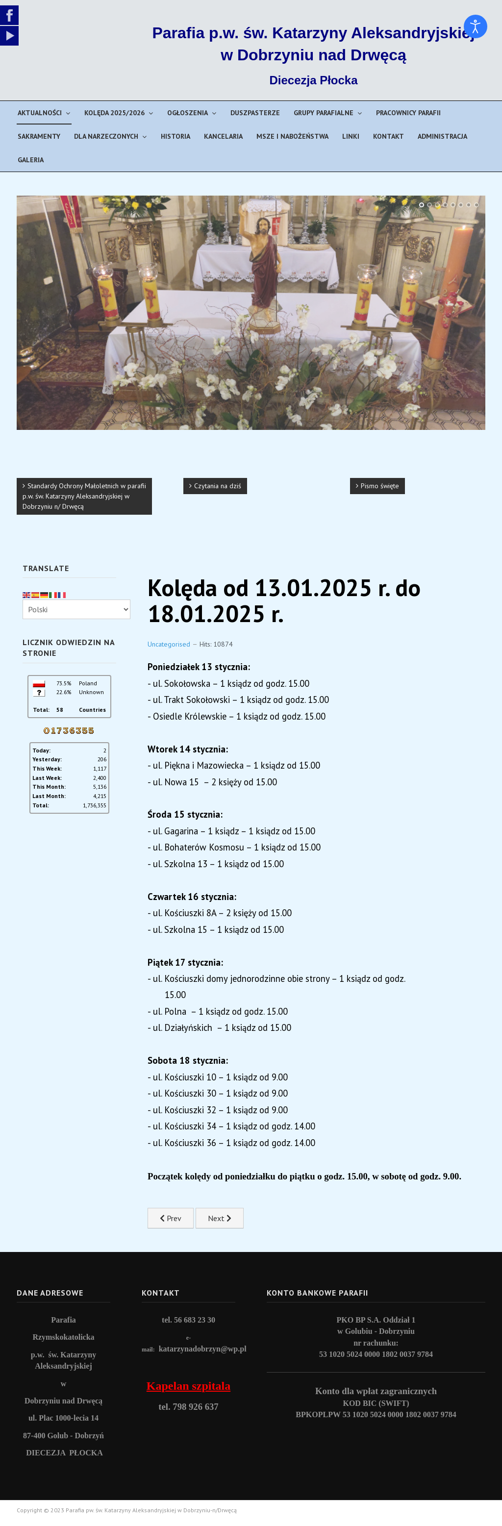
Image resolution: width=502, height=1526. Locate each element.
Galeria (31, 159)
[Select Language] (76, 609)
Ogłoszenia (187, 112)
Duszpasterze (255, 112)
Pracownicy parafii (408, 112)
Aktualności (40, 112)
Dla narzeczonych (106, 136)
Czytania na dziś (217, 485)
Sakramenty (39, 136)
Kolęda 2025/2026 (114, 112)
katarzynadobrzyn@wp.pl (203, 1349)
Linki (350, 136)
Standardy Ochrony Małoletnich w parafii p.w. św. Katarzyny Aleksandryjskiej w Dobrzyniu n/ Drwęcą (84, 496)
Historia (175, 136)
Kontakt (388, 136)
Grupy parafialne (323, 112)
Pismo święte (380, 485)
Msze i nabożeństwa (292, 136)
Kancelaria (223, 136)
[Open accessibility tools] (475, 26)
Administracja (442, 136)
